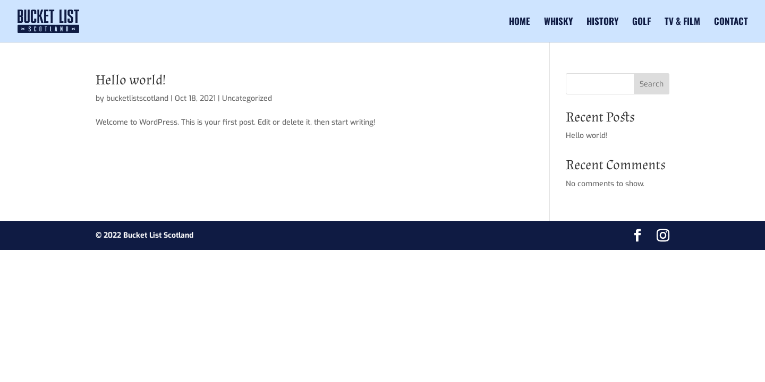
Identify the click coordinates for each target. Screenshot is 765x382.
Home (519, 23)
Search (652, 84)
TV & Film (682, 23)
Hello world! (131, 80)
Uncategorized (247, 98)
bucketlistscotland (137, 98)
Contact (731, 23)
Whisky (558, 23)
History (602, 23)
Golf (641, 23)
